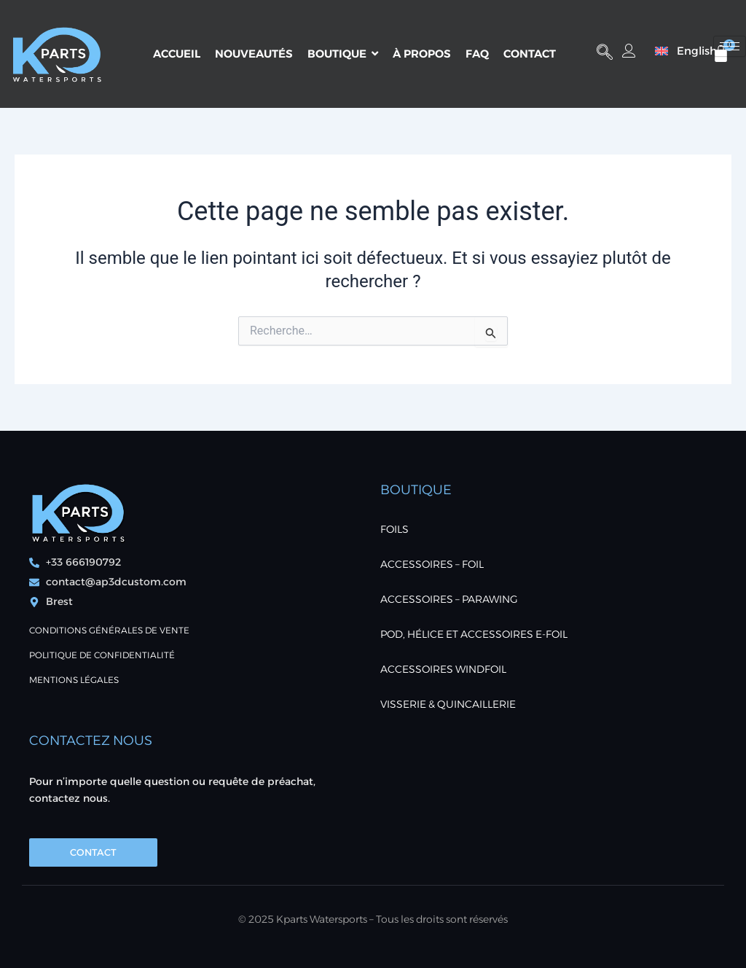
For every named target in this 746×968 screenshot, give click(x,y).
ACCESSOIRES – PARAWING (449, 599)
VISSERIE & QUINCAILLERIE (448, 704)
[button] (605, 54)
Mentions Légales (74, 679)
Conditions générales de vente (109, 630)
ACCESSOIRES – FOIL (432, 564)
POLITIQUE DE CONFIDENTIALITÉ (102, 654)
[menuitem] (679, 51)
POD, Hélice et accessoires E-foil (474, 634)
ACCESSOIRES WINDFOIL (443, 669)
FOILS (394, 529)
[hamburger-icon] (729, 46)
